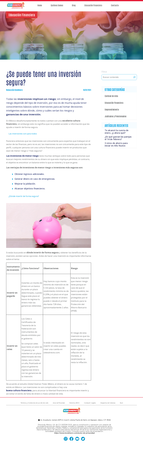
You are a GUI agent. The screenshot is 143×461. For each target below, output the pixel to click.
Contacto (115, 6)
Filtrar (104, 72)
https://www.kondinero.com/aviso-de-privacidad (74, 433)
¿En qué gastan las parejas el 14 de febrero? (118, 138)
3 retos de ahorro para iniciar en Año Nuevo (116, 144)
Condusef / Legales (90, 403)
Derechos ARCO (74, 403)
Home (39, 6)
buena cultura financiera (18, 390)
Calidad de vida (111, 95)
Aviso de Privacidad (59, 403)
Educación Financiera (93, 6)
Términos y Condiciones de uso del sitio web (34, 403)
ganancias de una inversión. (23, 114)
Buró (121, 403)
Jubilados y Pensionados (115, 116)
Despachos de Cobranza (107, 403)
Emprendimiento (112, 109)
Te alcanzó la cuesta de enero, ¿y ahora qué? (116, 131)
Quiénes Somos (57, 6)
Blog (74, 6)
